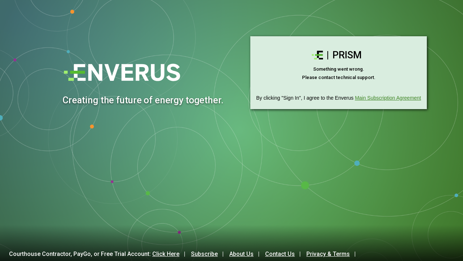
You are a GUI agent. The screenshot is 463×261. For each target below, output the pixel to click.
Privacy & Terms (328, 253)
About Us (241, 253)
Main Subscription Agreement (388, 98)
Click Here (165, 253)
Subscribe (204, 253)
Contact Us (280, 253)
